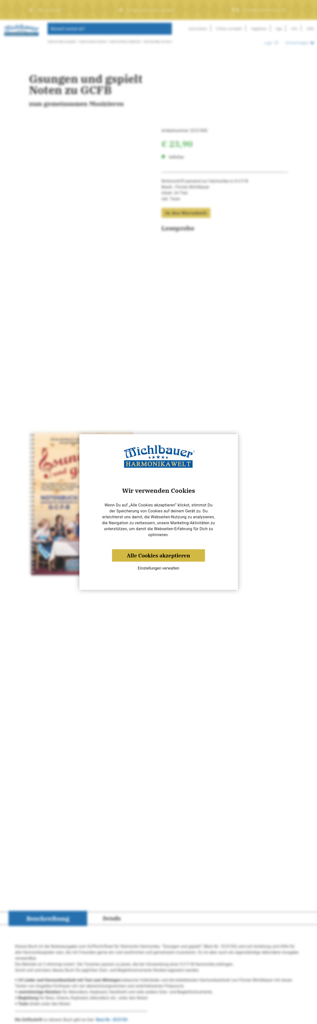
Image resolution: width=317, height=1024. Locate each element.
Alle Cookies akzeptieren (158, 555)
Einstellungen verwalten (158, 568)
